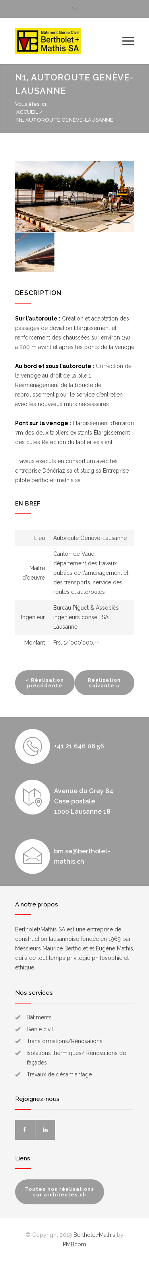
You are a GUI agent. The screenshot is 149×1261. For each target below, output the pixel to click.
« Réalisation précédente (45, 683)
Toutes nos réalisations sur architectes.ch (59, 1192)
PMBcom (74, 1244)
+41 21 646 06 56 (79, 746)
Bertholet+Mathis (94, 1235)
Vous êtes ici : (31, 104)
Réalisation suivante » (104, 683)
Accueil (27, 112)
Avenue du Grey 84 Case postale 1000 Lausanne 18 (83, 801)
